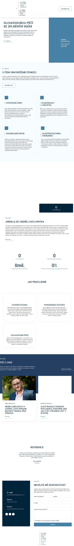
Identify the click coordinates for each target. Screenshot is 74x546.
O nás (21, 13)
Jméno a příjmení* (39, 496)
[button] (35, 8)
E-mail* (36, 503)
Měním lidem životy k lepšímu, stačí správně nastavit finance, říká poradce (16, 409)
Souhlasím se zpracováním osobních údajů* (47, 520)
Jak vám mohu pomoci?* (41, 509)
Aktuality (23, 7)
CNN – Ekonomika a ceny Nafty (48, 426)
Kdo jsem (22, 12)
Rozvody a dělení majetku (67, 425)
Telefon (55, 496)
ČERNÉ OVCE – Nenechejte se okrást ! (13, 426)
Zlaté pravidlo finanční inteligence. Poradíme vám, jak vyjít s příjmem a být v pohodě (54, 409)
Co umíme (22, 10)
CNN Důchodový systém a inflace (30, 427)
